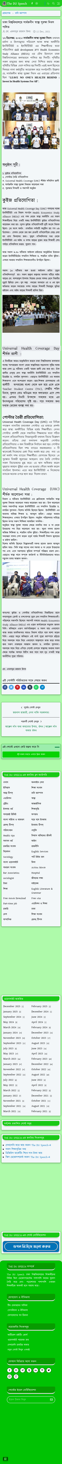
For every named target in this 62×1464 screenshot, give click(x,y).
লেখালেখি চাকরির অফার (18, 1345)
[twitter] (48, 1370)
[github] (16, 1376)
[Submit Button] (51, 1400)
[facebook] (32, 4)
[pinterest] (42, 1370)
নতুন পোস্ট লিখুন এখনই (19, 1350)
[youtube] (16, 1370)
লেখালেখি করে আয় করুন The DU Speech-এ (28, 1145)
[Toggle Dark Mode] (48, 3)
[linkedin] (35, 1370)
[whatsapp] (36, 4)
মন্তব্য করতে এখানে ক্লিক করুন (31, 754)
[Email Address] (27, 1400)
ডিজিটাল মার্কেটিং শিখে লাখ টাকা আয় (24, 1153)
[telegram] (22, 1370)
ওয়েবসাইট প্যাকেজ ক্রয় (18, 1340)
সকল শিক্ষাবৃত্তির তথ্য (16, 1149)
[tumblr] (29, 1370)
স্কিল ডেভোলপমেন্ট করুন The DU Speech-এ (28, 1157)
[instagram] (9, 1376)
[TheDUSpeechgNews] (31, 1246)
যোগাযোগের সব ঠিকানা (18, 1315)
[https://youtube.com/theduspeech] (41, 4)
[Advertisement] (30, 960)
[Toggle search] (53, 3)
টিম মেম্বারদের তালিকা (17, 1305)
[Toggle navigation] (58, 3)
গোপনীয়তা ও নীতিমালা (18, 1310)
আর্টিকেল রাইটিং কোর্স (17, 1335)
